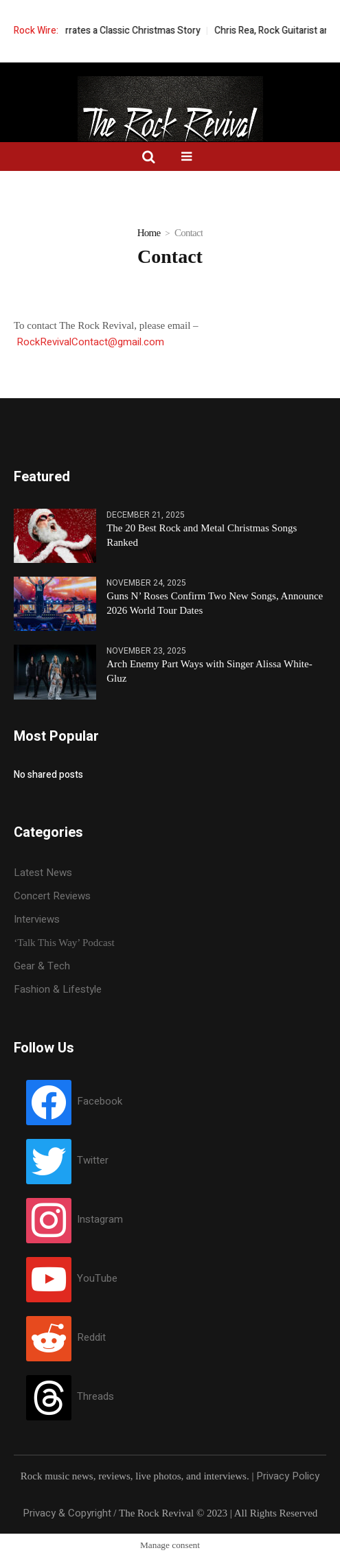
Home (149, 232)
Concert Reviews (52, 895)
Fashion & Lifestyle (58, 989)
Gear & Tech (42, 965)
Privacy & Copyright (67, 1513)
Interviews (37, 919)
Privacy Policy (287, 1476)
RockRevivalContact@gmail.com (90, 341)
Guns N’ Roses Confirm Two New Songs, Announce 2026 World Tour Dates (214, 603)
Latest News (43, 872)
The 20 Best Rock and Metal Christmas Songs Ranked (201, 535)
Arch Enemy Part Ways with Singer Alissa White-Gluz (209, 671)
